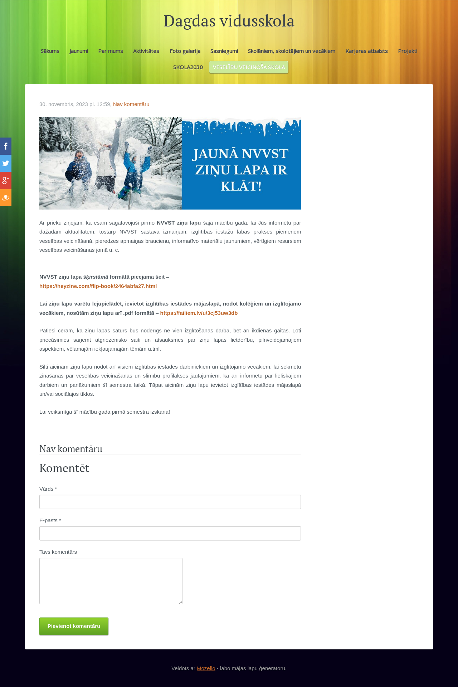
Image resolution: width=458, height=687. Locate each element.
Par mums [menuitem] (110, 50)
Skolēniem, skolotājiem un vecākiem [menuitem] (291, 50)
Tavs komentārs (58, 552)
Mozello (206, 668)
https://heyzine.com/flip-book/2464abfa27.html (98, 286)
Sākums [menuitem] (50, 50)
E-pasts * (50, 520)
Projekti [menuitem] (407, 50)
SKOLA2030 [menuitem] (188, 67)
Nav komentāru (131, 104)
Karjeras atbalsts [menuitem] (366, 50)
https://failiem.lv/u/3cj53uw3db (199, 313)
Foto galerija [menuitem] (185, 50)
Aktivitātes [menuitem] (146, 50)
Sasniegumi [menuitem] (224, 50)
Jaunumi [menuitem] (78, 50)
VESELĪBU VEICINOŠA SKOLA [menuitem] (249, 67)
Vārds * (48, 489)
